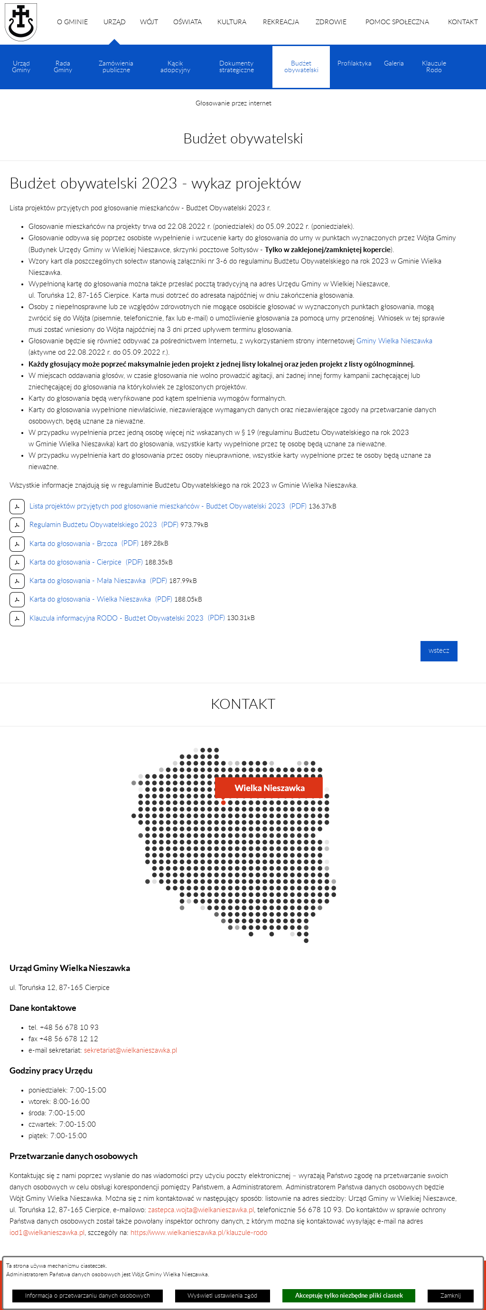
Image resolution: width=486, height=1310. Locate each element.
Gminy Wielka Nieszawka (394, 341)
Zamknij (450, 1295)
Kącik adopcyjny (175, 67)
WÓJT (149, 22)
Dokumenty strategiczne (236, 67)
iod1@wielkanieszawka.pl (46, 1232)
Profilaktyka (354, 63)
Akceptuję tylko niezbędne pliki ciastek (349, 1295)
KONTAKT (463, 22)
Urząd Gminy (21, 67)
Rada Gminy (63, 67)
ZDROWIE (331, 22)
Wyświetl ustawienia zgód (222, 1295)
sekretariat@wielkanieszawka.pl (130, 1050)
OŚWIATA (187, 22)
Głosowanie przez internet (233, 103)
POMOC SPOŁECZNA (397, 22)
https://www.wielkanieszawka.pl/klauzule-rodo (198, 1232)
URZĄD (114, 32)
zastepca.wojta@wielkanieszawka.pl (201, 1210)
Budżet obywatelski (301, 74)
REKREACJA (281, 22)
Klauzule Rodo (434, 67)
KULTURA (231, 22)
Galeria (394, 63)
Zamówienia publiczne (116, 67)
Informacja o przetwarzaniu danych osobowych (87, 1295)
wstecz (439, 650)
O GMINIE (72, 22)
